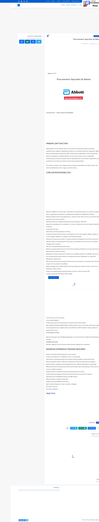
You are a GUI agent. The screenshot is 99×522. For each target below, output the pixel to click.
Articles (52, 5)
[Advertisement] (49, 21)
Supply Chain (86, 36)
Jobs (70, 5)
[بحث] (8, 5)
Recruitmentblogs (75, 520)
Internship (63, 5)
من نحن (37, 1)
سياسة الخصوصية (65, 1)
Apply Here (40, 394)
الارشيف (48, 1)
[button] (81, 428)
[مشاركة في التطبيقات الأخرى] (57, 428)
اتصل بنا (42, 1)
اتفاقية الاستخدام (55, 1)
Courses (57, 5)
